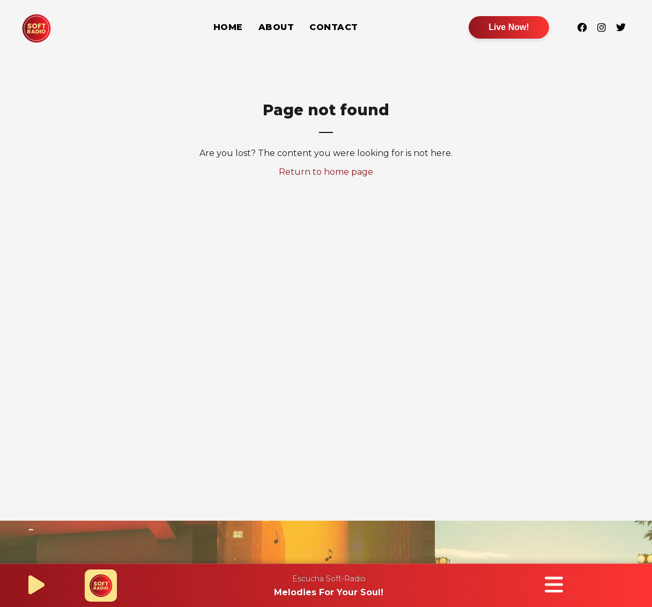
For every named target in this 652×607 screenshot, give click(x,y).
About (276, 27)
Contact (333, 27)
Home (228, 27)
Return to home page (326, 172)
